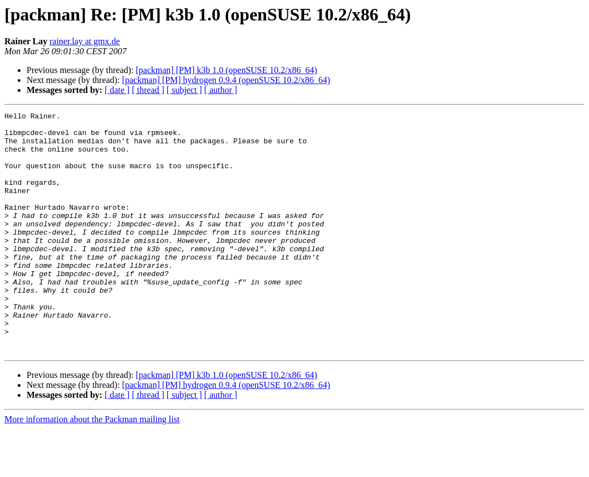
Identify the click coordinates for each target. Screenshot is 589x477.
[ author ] (220, 90)
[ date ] (117, 90)
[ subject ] (184, 90)
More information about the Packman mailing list (91, 467)
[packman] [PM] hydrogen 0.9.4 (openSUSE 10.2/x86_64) (226, 80)
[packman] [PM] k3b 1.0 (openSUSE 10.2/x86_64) (226, 70)
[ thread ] (148, 90)
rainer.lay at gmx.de (84, 41)
